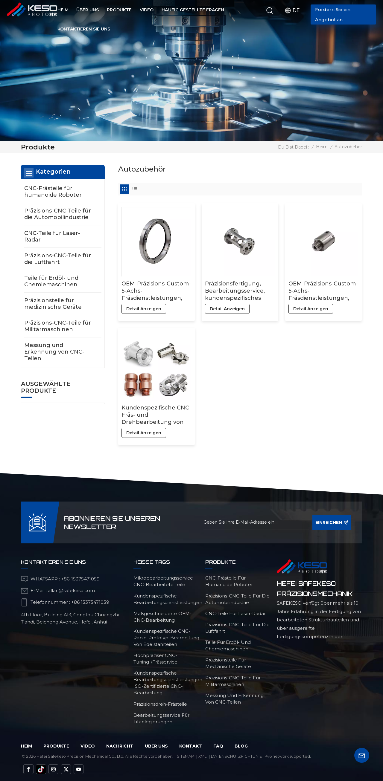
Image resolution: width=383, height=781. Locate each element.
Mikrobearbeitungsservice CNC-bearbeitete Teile (163, 581)
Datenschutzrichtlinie (236, 756)
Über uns (87, 10)
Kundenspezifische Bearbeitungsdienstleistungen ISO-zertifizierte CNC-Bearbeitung (167, 683)
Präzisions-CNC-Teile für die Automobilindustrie (57, 214)
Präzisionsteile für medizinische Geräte (53, 303)
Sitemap (185, 756)
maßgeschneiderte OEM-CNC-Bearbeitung (162, 617)
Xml (202, 756)
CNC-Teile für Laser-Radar (52, 236)
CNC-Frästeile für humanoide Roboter (53, 191)
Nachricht (119, 746)
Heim (63, 10)
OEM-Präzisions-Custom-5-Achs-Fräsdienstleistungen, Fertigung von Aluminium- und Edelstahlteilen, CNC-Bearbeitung (323, 291)
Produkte (119, 10)
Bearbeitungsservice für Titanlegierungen (161, 718)
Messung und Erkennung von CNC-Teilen (54, 352)
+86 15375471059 (90, 602)
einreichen (331, 522)
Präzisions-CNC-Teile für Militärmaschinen (57, 326)
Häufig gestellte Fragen (193, 10)
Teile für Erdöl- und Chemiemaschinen (51, 281)
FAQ (218, 746)
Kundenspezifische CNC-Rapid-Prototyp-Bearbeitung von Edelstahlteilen (166, 637)
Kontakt (190, 746)
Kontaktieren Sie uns (83, 29)
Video (146, 10)
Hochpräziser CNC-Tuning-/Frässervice (155, 658)
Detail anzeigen (143, 308)
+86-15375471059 (80, 579)
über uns (156, 746)
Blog (241, 746)
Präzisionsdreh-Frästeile (160, 704)
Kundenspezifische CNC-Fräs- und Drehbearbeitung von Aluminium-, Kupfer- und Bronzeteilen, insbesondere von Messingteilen (156, 415)
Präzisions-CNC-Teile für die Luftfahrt (57, 258)
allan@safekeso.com (71, 590)
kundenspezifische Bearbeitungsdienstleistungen (167, 599)
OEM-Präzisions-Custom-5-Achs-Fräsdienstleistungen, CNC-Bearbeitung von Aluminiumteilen (156, 291)
